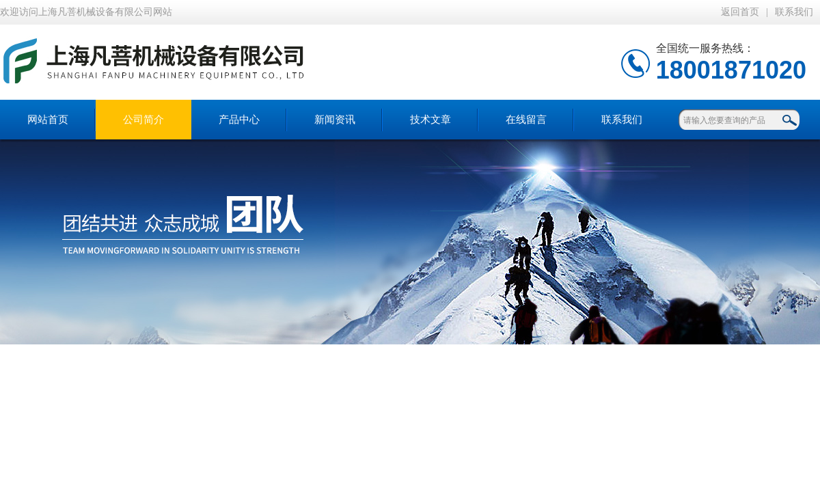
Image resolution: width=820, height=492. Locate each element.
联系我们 (794, 12)
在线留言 (526, 119)
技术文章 (430, 119)
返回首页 (740, 12)
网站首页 (47, 119)
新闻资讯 (334, 119)
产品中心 (239, 119)
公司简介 (143, 119)
